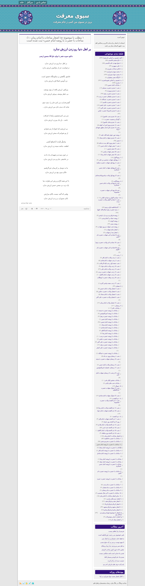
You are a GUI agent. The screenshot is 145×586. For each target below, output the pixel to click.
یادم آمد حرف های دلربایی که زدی (113, 564)
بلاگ (115, 583)
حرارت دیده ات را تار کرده (116, 561)
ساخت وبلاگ (122, 583)
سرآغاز (30, 2)
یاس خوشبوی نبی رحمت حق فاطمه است (111, 535)
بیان (112, 583)
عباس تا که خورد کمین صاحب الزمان (113, 550)
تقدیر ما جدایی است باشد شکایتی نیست (111, 553)
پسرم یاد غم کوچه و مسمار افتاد (114, 557)
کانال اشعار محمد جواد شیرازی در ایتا (111, 576)
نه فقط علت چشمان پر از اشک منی (113, 538)
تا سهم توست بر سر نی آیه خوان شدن (112, 542)
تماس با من (41, 2)
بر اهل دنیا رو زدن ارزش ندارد (72, 49)
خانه (22, 2)
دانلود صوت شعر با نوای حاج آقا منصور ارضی (56, 56)
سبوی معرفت (72, 16)
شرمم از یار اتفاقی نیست (116, 531)
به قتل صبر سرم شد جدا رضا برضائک (112, 546)
